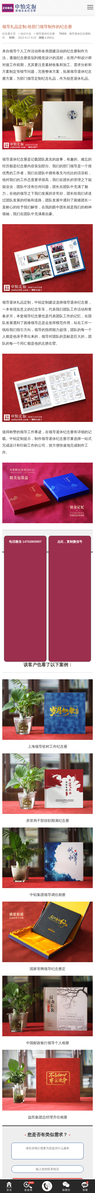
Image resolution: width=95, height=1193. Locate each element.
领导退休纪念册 (45, 33)
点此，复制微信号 (69, 541)
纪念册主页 (9, 33)
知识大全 (26, 33)
